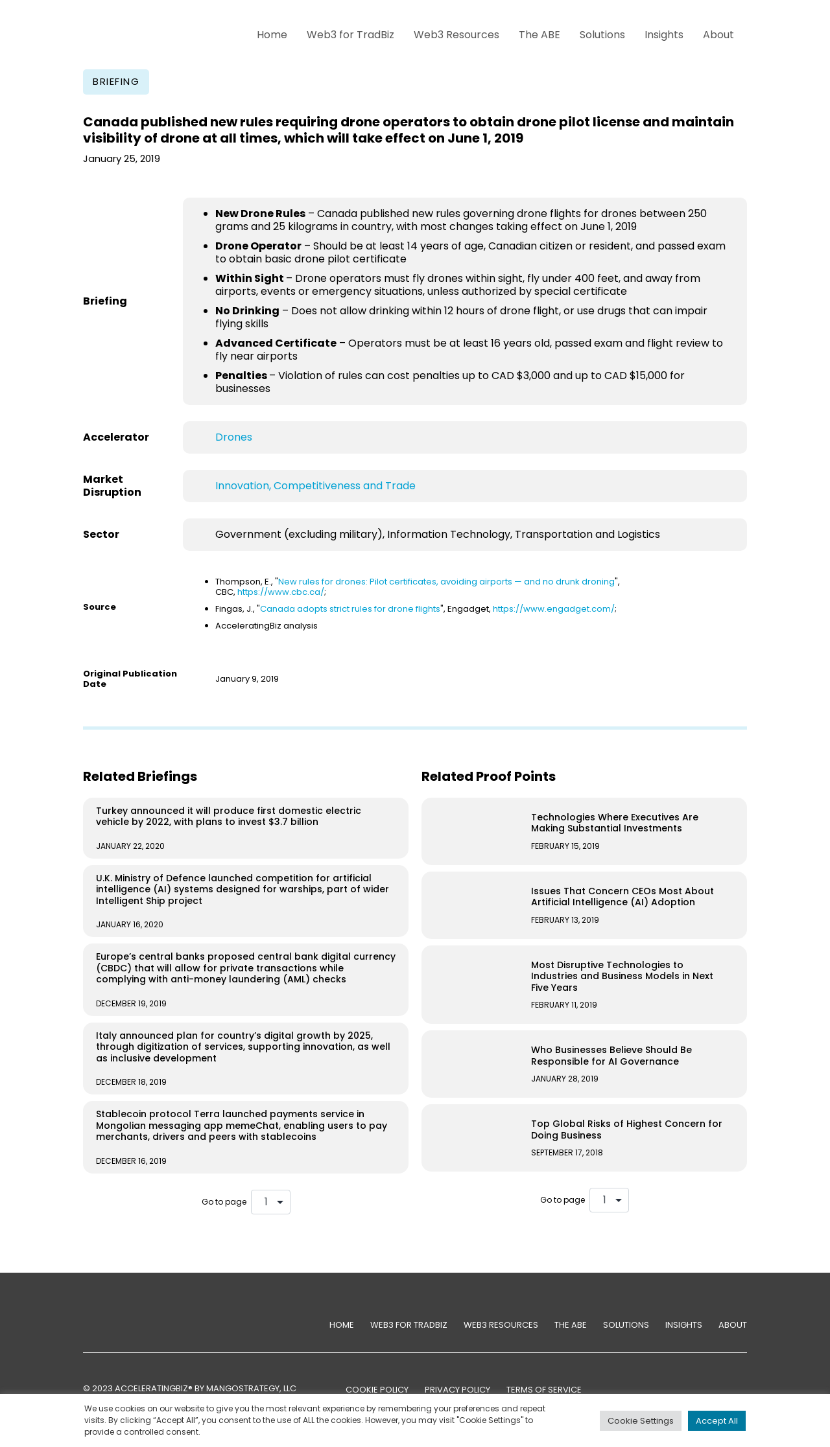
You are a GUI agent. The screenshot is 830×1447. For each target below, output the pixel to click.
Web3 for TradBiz (350, 34)
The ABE (539, 34)
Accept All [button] (717, 1421)
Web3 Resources (456, 34)
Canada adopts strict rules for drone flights (350, 609)
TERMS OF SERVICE (544, 1389)
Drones (233, 437)
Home (272, 34)
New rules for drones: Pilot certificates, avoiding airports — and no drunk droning (446, 581)
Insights (664, 34)
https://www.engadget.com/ (554, 609)
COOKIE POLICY (377, 1389)
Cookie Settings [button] (641, 1421)
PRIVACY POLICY (457, 1389)
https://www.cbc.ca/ (280, 592)
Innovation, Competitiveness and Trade (315, 485)
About (718, 34)
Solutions (602, 34)
